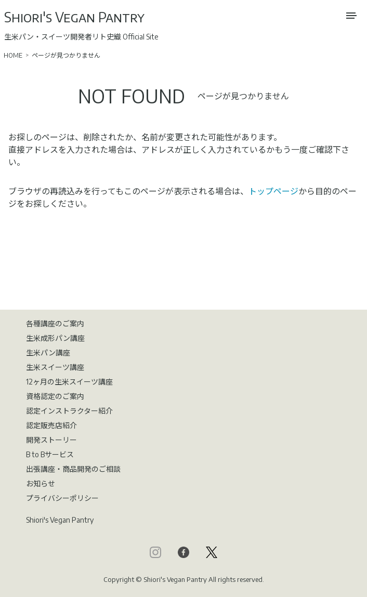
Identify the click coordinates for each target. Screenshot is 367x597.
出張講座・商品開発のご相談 (73, 469)
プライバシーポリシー (62, 498)
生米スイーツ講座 (55, 367)
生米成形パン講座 (55, 338)
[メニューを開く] (351, 15)
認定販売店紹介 (51, 425)
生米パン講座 (48, 352)
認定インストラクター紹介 (69, 410)
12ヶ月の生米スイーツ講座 (69, 381)
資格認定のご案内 (55, 396)
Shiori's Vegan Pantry (74, 16)
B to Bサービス (50, 454)
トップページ (273, 191)
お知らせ (40, 483)
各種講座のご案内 (55, 323)
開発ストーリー (51, 439)
